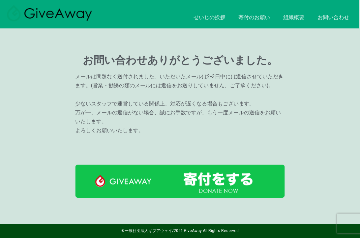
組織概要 (284, 17)
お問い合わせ (324, 17)
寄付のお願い (245, 17)
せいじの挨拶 (200, 17)
